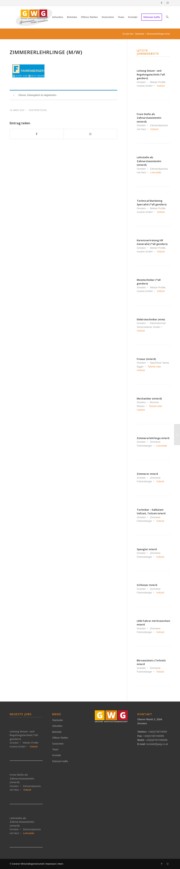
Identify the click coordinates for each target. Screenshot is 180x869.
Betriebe (56, 731)
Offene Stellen (60, 737)
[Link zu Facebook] (161, 3)
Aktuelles (57, 725)
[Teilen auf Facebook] (37, 134)
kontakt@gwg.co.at (157, 744)
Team (55, 749)
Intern (60, 864)
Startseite (57, 720)
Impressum (51, 864)
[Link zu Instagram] (167, 3)
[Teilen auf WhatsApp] (90, 134)
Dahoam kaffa (60, 761)
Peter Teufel (40, 110)
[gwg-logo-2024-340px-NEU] (34, 17)
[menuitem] (42, 17)
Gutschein (58, 743)
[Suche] (167, 17)
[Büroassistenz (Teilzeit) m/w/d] (177, 434)
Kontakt (56, 755)
